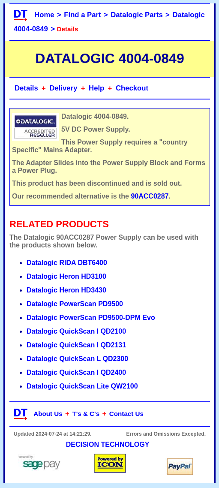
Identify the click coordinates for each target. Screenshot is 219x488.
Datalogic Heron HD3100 (66, 276)
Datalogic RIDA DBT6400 (67, 262)
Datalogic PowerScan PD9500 (75, 303)
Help (96, 88)
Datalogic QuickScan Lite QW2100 (82, 386)
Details (26, 88)
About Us (48, 413)
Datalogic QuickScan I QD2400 (76, 372)
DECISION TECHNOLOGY (108, 444)
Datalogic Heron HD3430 (66, 290)
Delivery (63, 88)
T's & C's (85, 413)
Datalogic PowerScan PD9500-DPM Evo (91, 317)
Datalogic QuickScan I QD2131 (76, 345)
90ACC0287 (149, 196)
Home (44, 15)
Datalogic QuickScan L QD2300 (77, 358)
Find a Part (82, 15)
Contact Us (126, 413)
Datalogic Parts (137, 15)
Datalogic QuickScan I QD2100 (76, 331)
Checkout (132, 88)
